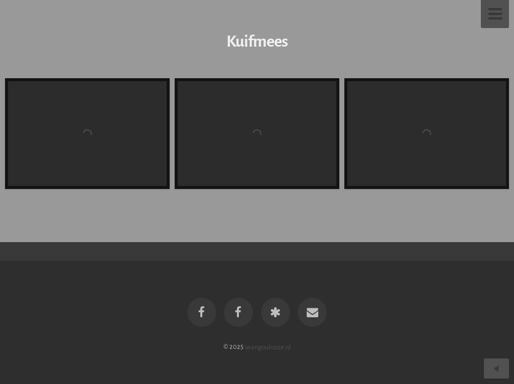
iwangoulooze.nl (267, 346)
